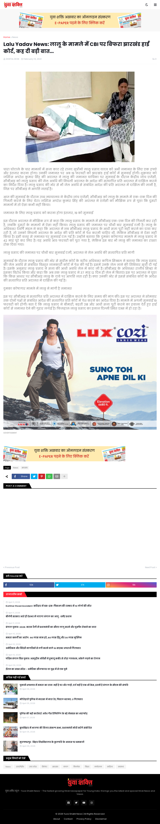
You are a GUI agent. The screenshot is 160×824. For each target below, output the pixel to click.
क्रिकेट (44, 766)
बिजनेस (76, 766)
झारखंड (24, 467)
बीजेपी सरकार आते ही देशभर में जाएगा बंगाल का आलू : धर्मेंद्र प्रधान (39, 616)
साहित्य (110, 766)
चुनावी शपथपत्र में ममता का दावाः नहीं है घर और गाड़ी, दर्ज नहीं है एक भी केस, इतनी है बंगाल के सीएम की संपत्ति (74, 685)
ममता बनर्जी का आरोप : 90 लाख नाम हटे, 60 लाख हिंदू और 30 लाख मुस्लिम (44, 637)
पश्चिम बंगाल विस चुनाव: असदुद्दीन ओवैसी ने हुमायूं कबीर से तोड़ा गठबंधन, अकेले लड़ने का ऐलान (53, 658)
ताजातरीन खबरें (14, 594)
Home (6, 37)
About (56, 818)
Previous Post (12, 567)
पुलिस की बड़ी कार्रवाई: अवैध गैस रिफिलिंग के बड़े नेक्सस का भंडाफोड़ (53, 713)
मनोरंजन (98, 766)
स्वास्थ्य (121, 766)
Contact (68, 818)
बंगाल (65, 766)
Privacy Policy (84, 818)
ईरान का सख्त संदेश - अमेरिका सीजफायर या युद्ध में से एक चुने (36, 669)
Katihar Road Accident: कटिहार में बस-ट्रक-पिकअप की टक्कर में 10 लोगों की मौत (48, 606)
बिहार (87, 766)
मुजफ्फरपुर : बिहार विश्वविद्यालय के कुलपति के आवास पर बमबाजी (52, 742)
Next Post (150, 567)
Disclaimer (101, 818)
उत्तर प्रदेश (33, 766)
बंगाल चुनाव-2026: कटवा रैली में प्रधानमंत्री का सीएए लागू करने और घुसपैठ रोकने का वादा (51, 627)
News (15, 37)
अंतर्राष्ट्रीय (20, 766)
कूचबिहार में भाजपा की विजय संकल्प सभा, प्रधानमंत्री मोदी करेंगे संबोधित (56, 727)
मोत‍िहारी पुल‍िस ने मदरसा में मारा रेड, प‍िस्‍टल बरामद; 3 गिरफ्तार (51, 699)
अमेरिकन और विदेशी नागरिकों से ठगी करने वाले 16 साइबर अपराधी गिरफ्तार (43, 648)
